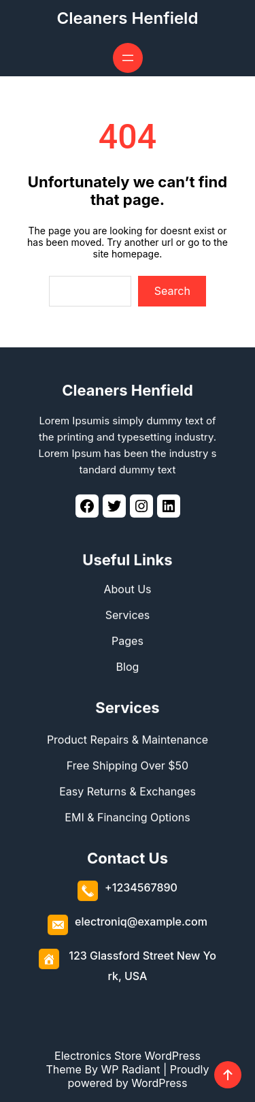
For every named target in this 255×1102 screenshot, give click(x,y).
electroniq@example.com (141, 921)
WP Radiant (130, 1069)
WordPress (159, 1083)
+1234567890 (141, 887)
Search (172, 291)
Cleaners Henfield (128, 18)
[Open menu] (128, 58)
